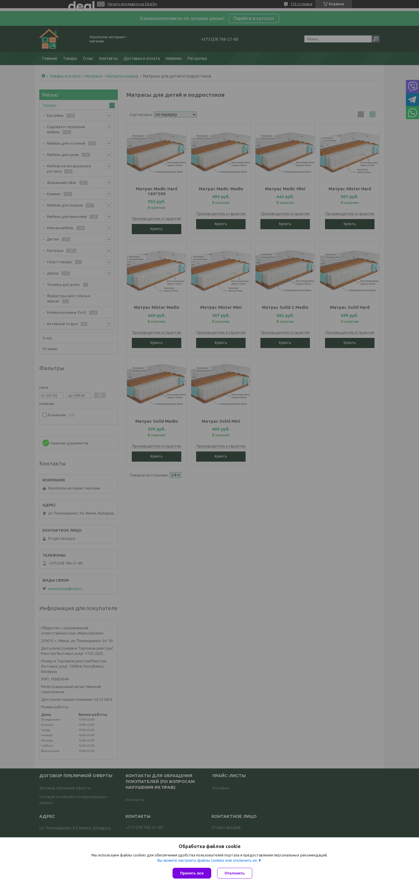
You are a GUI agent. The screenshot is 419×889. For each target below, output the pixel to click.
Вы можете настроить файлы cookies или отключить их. (207, 860)
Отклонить (235, 873)
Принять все (192, 873)
